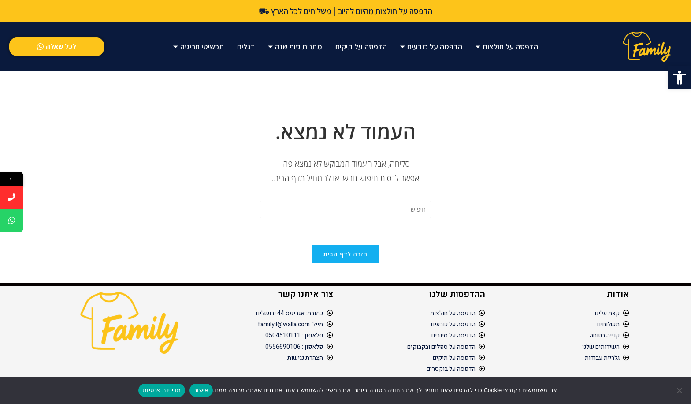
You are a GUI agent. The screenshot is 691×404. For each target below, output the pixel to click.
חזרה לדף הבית (345, 254)
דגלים (246, 46)
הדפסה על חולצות (507, 46)
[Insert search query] (345, 209)
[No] (680, 390)
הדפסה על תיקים (361, 46)
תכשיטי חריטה (198, 46)
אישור (201, 390)
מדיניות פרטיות (162, 390)
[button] (679, 77)
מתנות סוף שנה (295, 46)
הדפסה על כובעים (431, 46)
